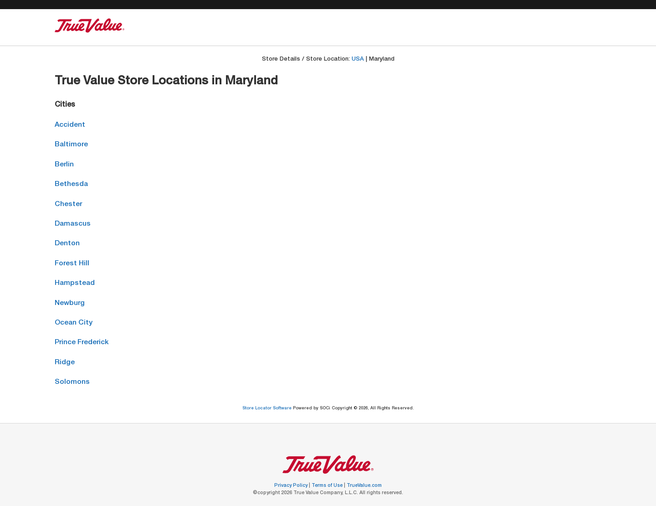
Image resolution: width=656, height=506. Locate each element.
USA (358, 59)
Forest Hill (72, 263)
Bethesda (71, 184)
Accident (70, 125)
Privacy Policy (291, 486)
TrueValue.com (364, 486)
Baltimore (71, 144)
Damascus (73, 224)
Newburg (70, 303)
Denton (67, 243)
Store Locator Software (267, 409)
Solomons (72, 382)
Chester (68, 204)
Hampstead (75, 283)
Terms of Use (328, 486)
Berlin (64, 164)
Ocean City (73, 323)
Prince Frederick (81, 342)
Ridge (65, 362)
